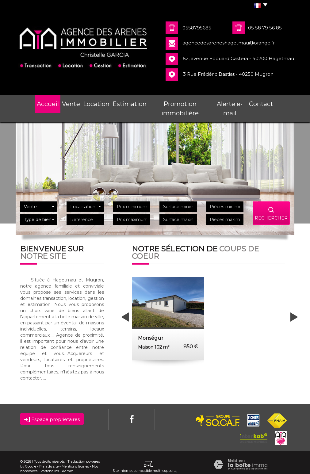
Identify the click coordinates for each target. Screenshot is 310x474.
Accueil (44, 102)
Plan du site (49, 454)
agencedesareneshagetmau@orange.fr (228, 43)
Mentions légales (75, 454)
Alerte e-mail (230, 102)
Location (98, 102)
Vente (70, 102)
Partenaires (49, 459)
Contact (264, 102)
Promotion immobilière (180, 102)
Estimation (131, 102)
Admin (67, 459)
